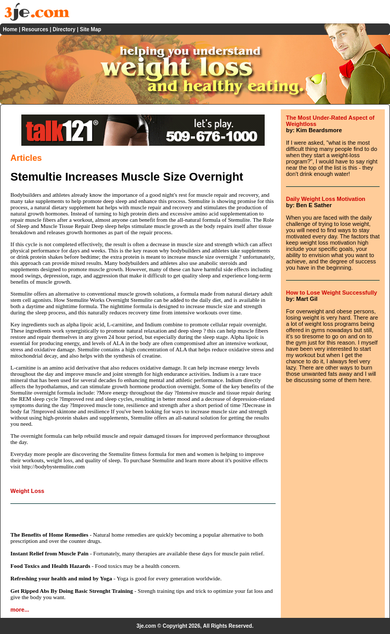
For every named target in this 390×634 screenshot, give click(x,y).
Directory (64, 29)
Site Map (90, 29)
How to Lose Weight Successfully (331, 292)
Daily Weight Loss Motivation (326, 199)
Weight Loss (27, 491)
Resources (35, 29)
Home (10, 29)
